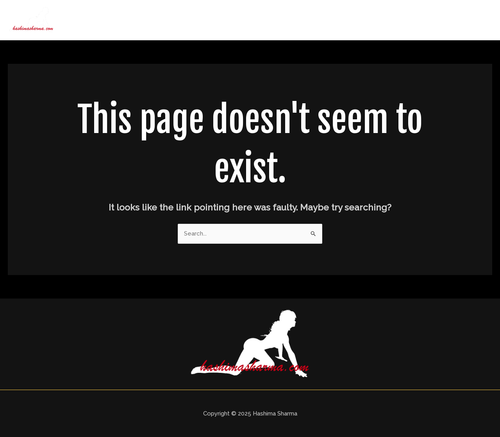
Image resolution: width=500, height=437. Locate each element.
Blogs (427, 20)
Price (397, 20)
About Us (302, 20)
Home (264, 20)
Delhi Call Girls (353, 20)
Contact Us (468, 20)
